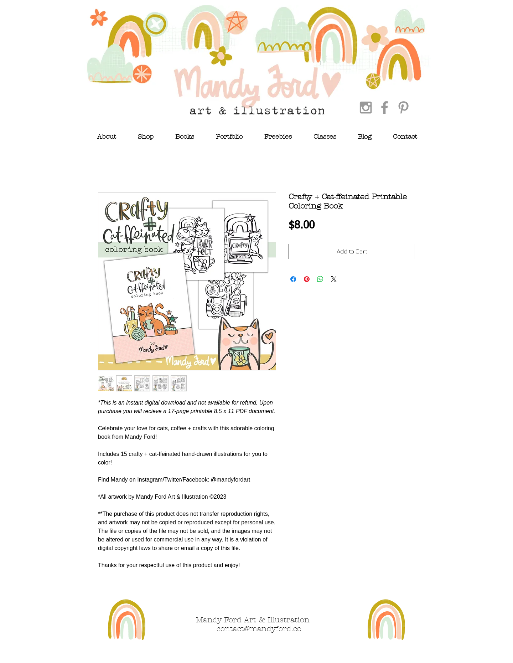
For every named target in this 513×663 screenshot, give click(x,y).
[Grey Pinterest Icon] (403, 107)
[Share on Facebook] (293, 279)
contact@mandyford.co (259, 629)
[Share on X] (334, 279)
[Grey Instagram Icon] (365, 107)
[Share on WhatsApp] (320, 279)
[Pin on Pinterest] (306, 279)
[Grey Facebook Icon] (384, 107)
